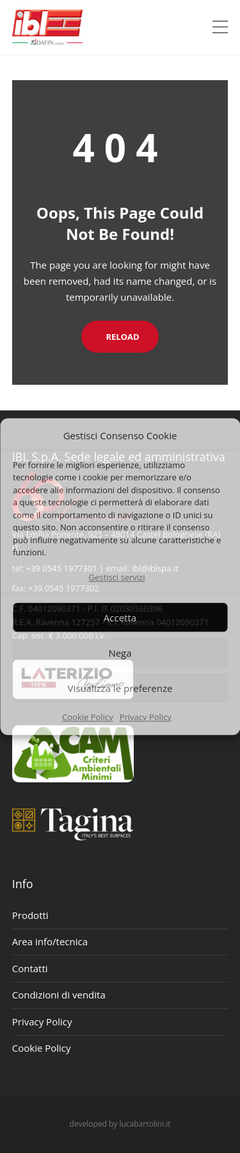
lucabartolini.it (144, 1123)
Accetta (120, 617)
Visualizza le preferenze (120, 688)
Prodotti (30, 915)
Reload (119, 336)
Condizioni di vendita (59, 994)
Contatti (30, 968)
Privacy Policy (146, 717)
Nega (119, 652)
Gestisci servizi (117, 577)
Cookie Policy (87, 717)
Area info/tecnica (50, 941)
